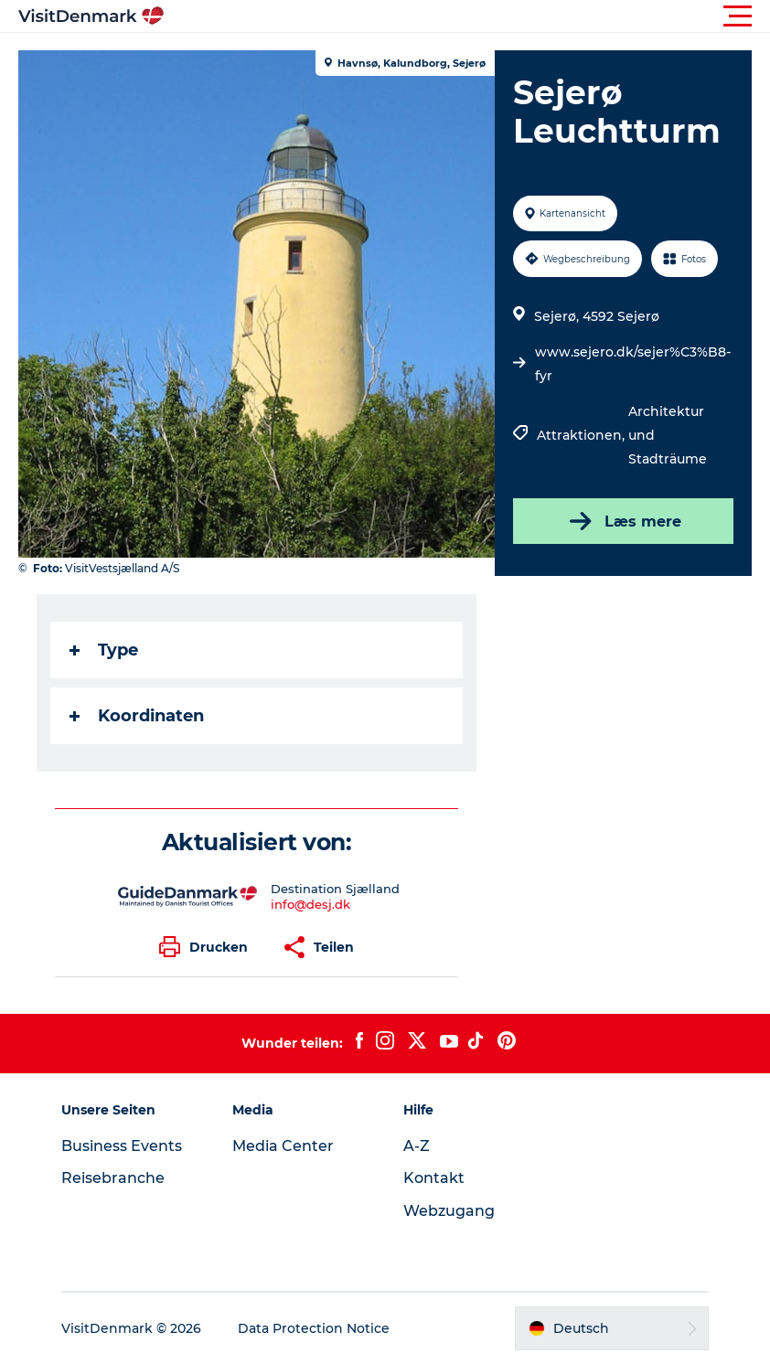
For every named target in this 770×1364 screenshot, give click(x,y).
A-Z (416, 1146)
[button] (467, 16)
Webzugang (449, 1211)
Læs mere (623, 521)
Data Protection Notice (314, 1328)
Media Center (283, 1146)
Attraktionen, (582, 435)
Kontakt (434, 1178)
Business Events (121, 1146)
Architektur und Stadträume (667, 435)
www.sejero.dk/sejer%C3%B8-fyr (633, 364)
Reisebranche (113, 1178)
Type (104, 650)
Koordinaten (137, 716)
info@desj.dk (310, 904)
